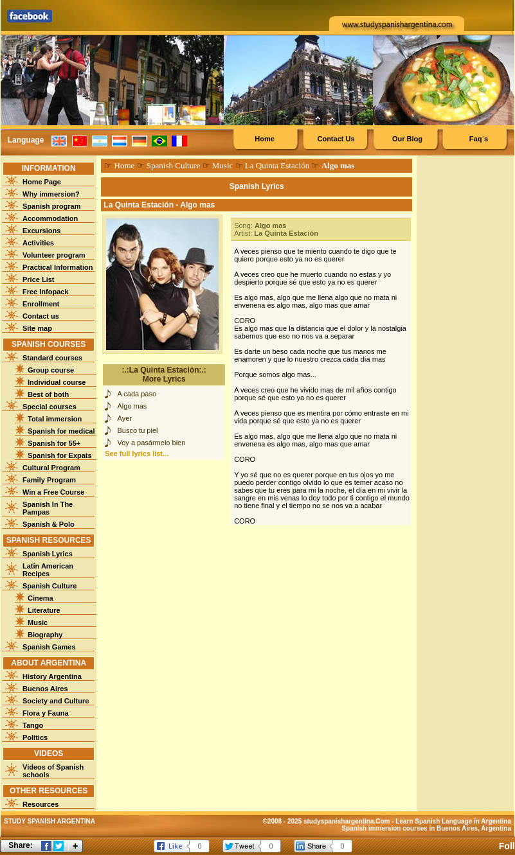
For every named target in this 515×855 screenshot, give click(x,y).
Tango (33, 725)
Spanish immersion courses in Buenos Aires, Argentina (426, 828)
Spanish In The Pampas (48, 508)
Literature (44, 610)
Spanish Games (49, 647)
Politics (35, 737)
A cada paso (137, 394)
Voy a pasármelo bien (152, 442)
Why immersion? (51, 194)
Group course (51, 370)
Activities (38, 243)
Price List (39, 279)
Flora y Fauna (46, 713)
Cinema (40, 598)
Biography (45, 635)
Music (38, 622)
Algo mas (132, 406)
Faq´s (478, 139)
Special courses (50, 406)
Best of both (48, 394)
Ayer (125, 418)
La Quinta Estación (277, 165)
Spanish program (51, 206)
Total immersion (55, 419)
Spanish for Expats (60, 455)
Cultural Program (51, 468)
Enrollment (41, 304)
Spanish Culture (50, 586)
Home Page (42, 182)
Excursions (41, 230)
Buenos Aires (45, 688)
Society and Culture (56, 701)
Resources (41, 804)
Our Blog (407, 139)
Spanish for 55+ (54, 443)
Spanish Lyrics (48, 554)
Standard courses (52, 358)
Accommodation (50, 218)
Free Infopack (46, 291)
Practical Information (58, 267)
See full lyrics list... (136, 453)
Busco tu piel (138, 430)
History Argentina (52, 676)
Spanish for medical (61, 431)
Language (26, 140)
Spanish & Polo (49, 524)
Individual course (57, 382)
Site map (37, 328)
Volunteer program (54, 255)
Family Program (49, 480)
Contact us (41, 316)
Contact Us (335, 139)
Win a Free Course (53, 492)
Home (265, 139)
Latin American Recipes (48, 569)
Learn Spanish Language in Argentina (453, 821)
